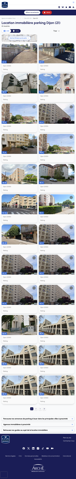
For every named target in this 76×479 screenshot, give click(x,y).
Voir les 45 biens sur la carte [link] (19, 38)
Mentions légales (10, 456)
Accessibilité (38, 459)
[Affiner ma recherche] (32, 12)
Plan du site (67, 438)
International (67, 456)
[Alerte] (47, 12)
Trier (56, 31)
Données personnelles (31, 456)
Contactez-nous (68, 441)
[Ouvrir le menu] (73, 2)
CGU (20, 456)
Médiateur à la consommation (51, 456)
